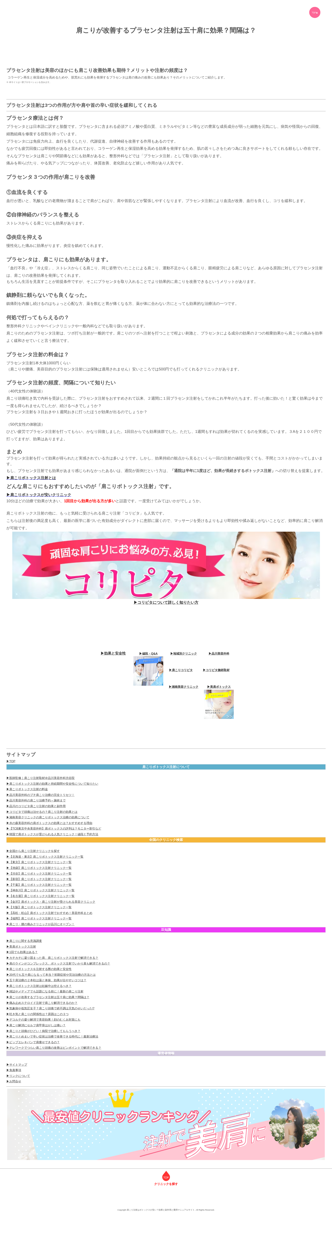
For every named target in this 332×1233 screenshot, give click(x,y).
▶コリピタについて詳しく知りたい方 (166, 602)
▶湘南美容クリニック (183, 686)
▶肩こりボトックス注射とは (31, 478)
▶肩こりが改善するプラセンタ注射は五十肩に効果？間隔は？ (47, 997)
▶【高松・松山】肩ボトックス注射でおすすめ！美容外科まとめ (49, 913)
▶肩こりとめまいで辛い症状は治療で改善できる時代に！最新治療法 (52, 1036)
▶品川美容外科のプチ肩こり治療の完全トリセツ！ (40, 795)
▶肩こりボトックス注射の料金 (27, 789)
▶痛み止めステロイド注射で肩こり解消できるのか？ (41, 1003)
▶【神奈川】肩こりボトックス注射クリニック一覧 (40, 890)
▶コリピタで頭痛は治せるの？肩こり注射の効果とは (41, 811)
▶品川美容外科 (219, 653)
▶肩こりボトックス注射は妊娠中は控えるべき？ (39, 986)
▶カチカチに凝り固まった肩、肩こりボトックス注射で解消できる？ (52, 957)
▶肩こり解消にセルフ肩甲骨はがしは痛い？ (36, 1025)
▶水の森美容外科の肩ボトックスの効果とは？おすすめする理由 (49, 823)
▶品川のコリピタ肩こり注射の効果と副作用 (36, 806)
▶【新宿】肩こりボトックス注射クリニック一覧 (39, 879)
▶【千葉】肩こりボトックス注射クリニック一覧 (39, 884)
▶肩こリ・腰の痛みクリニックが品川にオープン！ (40, 924)
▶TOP (10, 761)
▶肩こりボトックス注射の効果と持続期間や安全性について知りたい (52, 783)
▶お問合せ (13, 1081)
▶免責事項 (13, 1070)
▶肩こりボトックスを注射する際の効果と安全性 (39, 969)
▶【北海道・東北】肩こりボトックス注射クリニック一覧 (44, 856)
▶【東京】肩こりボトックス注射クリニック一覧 (39, 862)
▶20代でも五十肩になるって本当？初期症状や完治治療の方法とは (51, 974)
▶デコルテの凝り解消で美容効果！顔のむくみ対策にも (43, 1019)
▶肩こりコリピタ (181, 670)
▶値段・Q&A (148, 653)
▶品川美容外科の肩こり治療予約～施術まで (36, 800)
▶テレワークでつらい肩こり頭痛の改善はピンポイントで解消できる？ (53, 1047)
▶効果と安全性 (113, 653)
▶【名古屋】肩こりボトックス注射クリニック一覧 (40, 896)
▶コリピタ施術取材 (216, 670)
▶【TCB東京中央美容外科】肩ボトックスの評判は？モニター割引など (53, 828)
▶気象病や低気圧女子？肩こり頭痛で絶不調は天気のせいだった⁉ (50, 1008)
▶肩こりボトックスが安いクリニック (38, 495)
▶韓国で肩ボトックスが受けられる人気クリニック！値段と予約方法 (52, 834)
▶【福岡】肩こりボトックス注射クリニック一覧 (39, 918)
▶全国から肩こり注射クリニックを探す (33, 851)
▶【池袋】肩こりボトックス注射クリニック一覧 (39, 868)
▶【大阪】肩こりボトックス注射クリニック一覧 (39, 907)
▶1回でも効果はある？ (22, 952)
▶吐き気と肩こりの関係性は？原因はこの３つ (37, 1014)
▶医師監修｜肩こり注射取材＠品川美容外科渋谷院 (40, 778)
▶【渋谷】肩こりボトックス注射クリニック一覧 (39, 873)
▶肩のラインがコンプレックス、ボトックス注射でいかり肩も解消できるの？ (58, 963)
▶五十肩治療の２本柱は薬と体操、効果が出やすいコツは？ (46, 980)
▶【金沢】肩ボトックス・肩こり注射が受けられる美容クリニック (50, 901)
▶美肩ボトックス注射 (21, 946)
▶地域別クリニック (183, 653)
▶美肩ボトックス (219, 686)
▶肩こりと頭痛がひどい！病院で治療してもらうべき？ (43, 1031)
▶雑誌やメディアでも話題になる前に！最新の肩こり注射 (44, 991)
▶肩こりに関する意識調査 (24, 941)
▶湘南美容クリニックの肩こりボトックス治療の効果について (47, 817)
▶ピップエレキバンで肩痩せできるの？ (33, 1042)
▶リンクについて (18, 1075)
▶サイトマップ (16, 1064)
